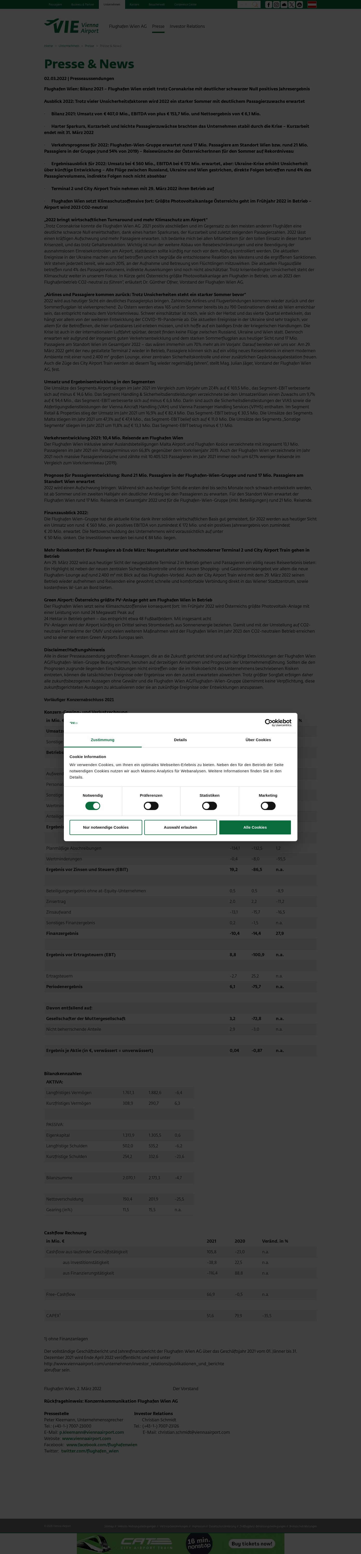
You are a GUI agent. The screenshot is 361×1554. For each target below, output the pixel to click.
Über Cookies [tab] (258, 740)
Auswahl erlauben (180, 827)
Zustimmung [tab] (102, 740)
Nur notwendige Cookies (106, 827)
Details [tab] (180, 740)
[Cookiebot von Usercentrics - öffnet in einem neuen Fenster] (268, 723)
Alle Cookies (255, 827)
